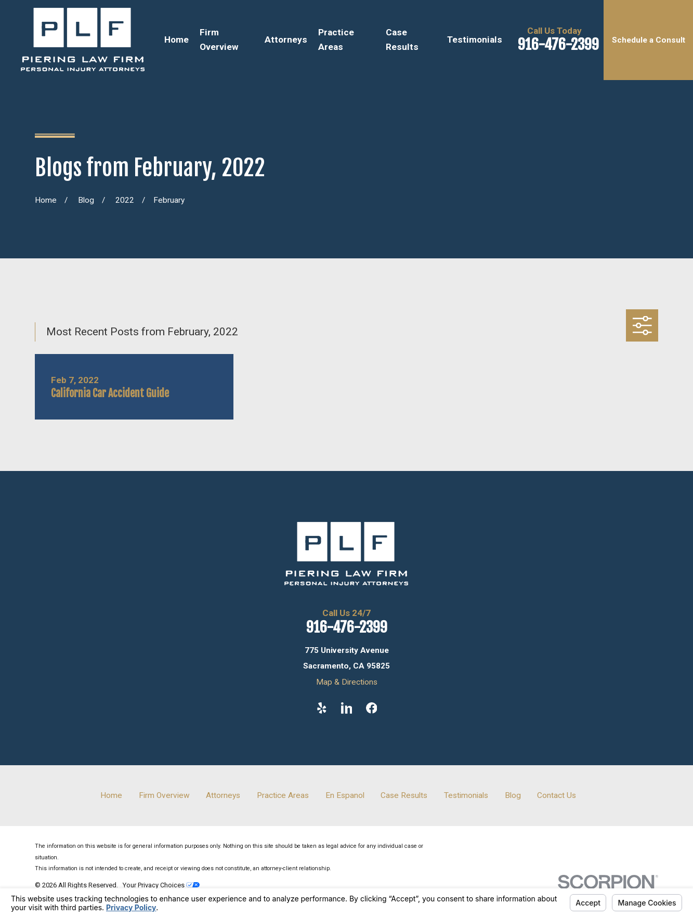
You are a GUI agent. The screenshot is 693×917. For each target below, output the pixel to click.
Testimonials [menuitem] (474, 39)
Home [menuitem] (176, 39)
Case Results (404, 795)
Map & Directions (346, 682)
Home (111, 795)
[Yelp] (322, 708)
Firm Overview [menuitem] (219, 39)
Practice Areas (283, 795)
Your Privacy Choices (161, 885)
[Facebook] (371, 708)
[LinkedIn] (346, 708)
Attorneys (223, 795)
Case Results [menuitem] (402, 39)
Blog (513, 795)
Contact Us (556, 795)
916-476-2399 (558, 44)
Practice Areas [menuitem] (336, 39)
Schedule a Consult (648, 40)
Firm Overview (164, 795)
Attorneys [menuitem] (286, 39)
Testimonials (466, 795)
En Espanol (344, 795)
